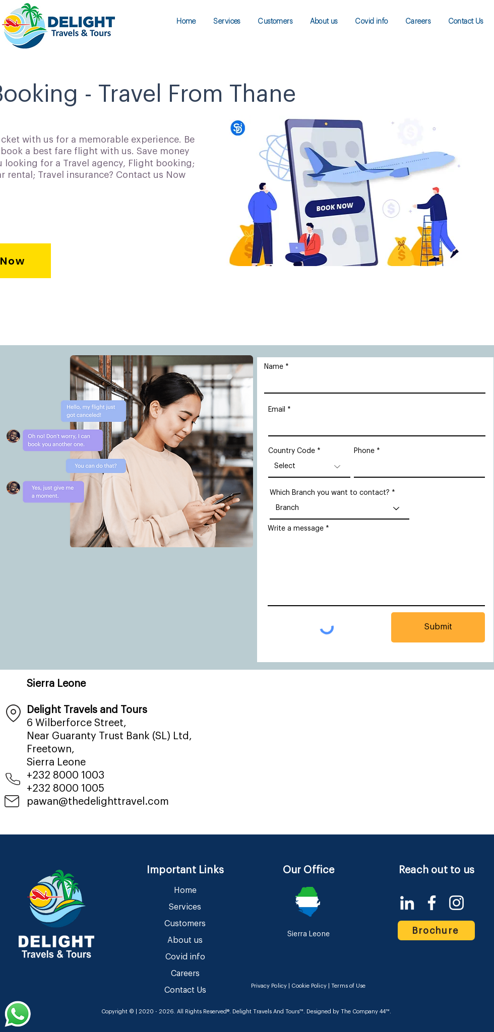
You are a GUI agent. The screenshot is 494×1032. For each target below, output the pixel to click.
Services (185, 907)
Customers (185, 924)
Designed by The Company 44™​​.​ (348, 1011)
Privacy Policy (269, 986)
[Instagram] (456, 903)
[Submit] (438, 627)
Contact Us (185, 990)
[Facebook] (432, 903)
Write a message (296, 528)
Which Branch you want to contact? (330, 492)
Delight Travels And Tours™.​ (268, 1011)
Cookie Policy (308, 986)
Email (276, 409)
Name (273, 366)
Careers (185, 974)
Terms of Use (348, 986)
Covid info (185, 957)
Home (185, 890)
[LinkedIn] (407, 903)
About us (185, 940)
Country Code (291, 451)
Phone (364, 451)
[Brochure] (436, 930)
